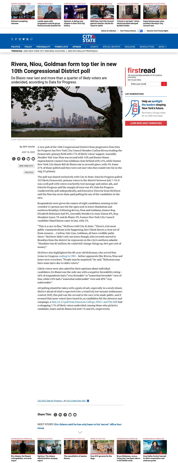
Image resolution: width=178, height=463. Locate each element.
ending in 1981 (67, 256)
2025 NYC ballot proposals (83, 50)
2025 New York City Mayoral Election (44, 50)
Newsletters (147, 47)
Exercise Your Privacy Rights (157, 31)
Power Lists (61, 47)
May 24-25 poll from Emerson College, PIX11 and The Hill (85, 301)
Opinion (77, 47)
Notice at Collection (108, 31)
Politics (15, 47)
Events (94, 47)
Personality (43, 47)
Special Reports (111, 47)
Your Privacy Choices (131, 31)
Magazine (130, 47)
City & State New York (76, 401)
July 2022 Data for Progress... (50, 401)
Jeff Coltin (27, 146)
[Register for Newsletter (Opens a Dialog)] (164, 84)
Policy (28, 47)
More (163, 47)
